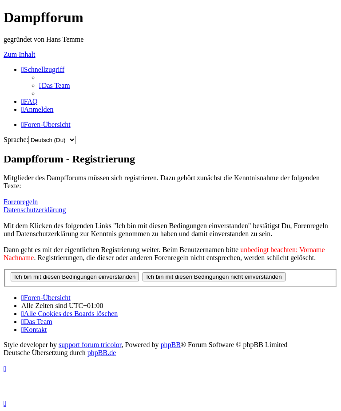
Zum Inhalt (20, 54)
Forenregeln (21, 202)
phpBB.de (101, 352)
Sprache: (16, 139)
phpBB (171, 344)
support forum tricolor (90, 344)
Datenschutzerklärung (35, 209)
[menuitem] (54, 85)
